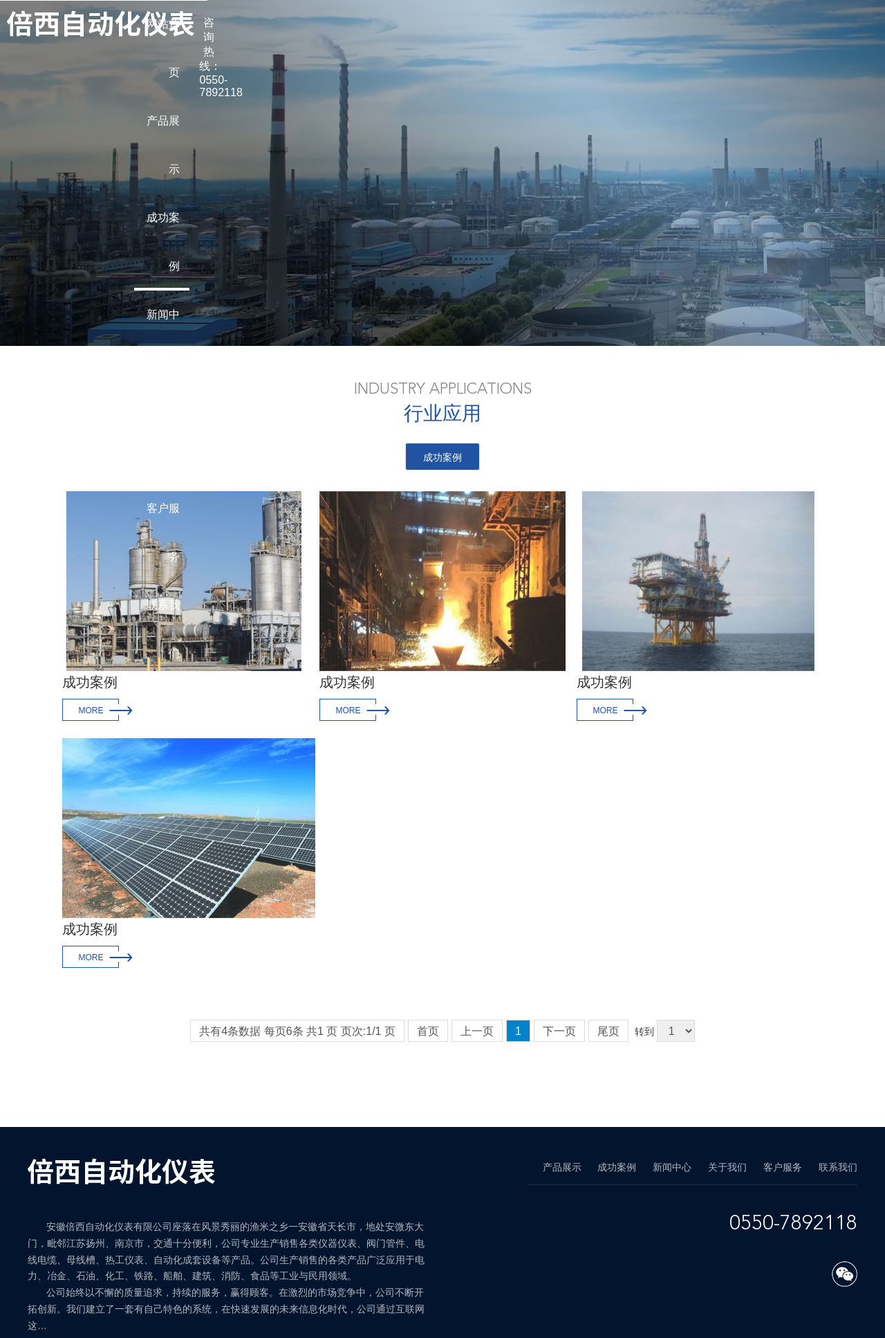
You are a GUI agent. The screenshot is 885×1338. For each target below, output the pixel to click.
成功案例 (442, 457)
